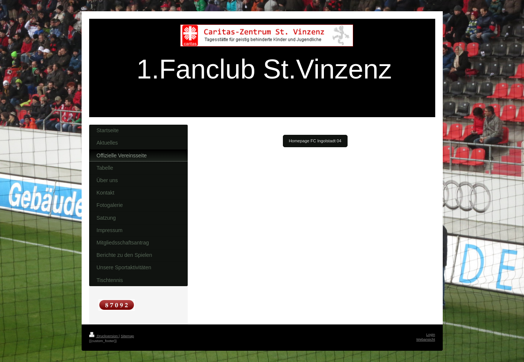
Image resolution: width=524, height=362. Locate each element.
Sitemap (127, 336)
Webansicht (425, 339)
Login (430, 334)
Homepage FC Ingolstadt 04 (315, 141)
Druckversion (104, 336)
